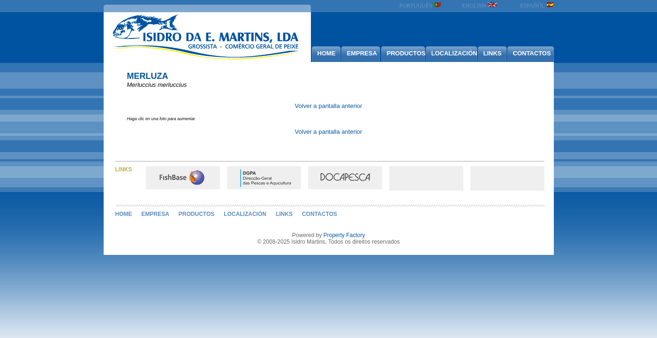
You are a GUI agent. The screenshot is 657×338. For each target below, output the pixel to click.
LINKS (492, 53)
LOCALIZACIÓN (454, 53)
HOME (326, 53)
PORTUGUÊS (420, 5)
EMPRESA (362, 53)
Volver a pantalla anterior (328, 105)
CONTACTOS (532, 53)
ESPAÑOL (536, 5)
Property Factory (344, 235)
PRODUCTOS (406, 53)
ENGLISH (479, 5)
